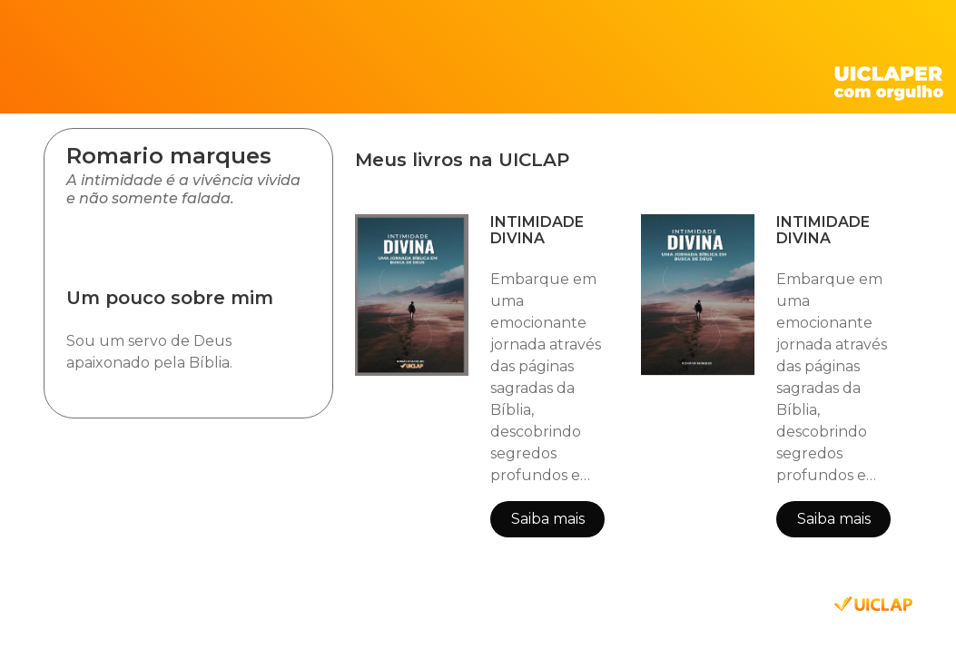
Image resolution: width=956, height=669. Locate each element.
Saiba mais (548, 518)
